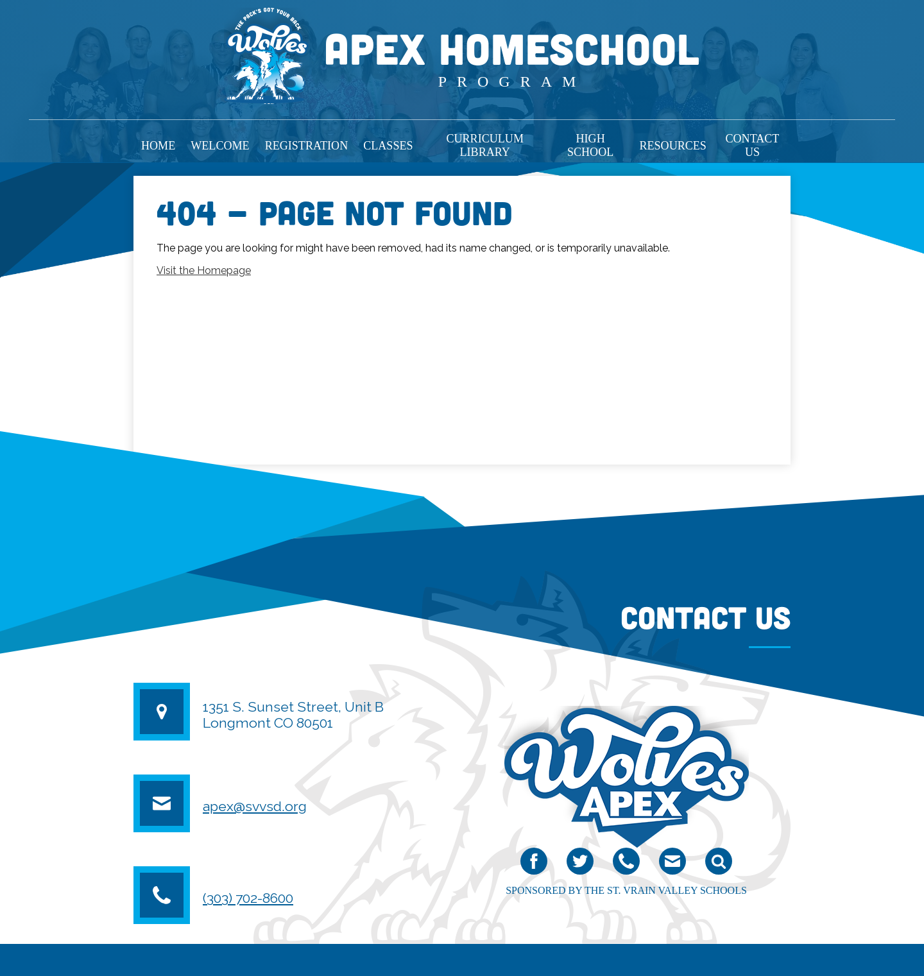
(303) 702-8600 (248, 898)
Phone (626, 864)
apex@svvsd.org (255, 806)
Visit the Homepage (204, 270)
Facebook (533, 864)
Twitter (580, 864)
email (672, 864)
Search (718, 864)
